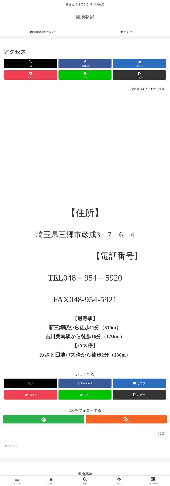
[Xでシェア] (30, 63)
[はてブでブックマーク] (139, 63)
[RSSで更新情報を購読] (126, 419)
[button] (139, 75)
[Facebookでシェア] (85, 63)
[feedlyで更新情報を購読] (43, 419)
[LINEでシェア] (85, 75)
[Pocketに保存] (30, 75)
